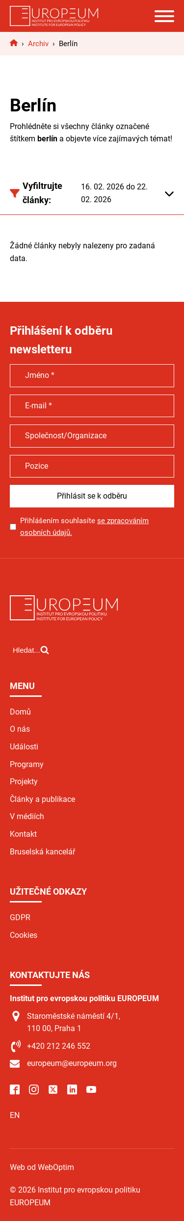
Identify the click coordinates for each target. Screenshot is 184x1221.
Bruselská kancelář (42, 851)
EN (15, 1115)
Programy (27, 764)
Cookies (23, 935)
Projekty (24, 781)
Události (24, 746)
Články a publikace (42, 799)
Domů (20, 712)
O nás (20, 729)
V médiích (27, 816)
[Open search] (31, 650)
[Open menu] (164, 16)
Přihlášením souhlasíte (84, 526)
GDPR (20, 917)
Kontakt (23, 834)
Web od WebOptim (42, 1167)
